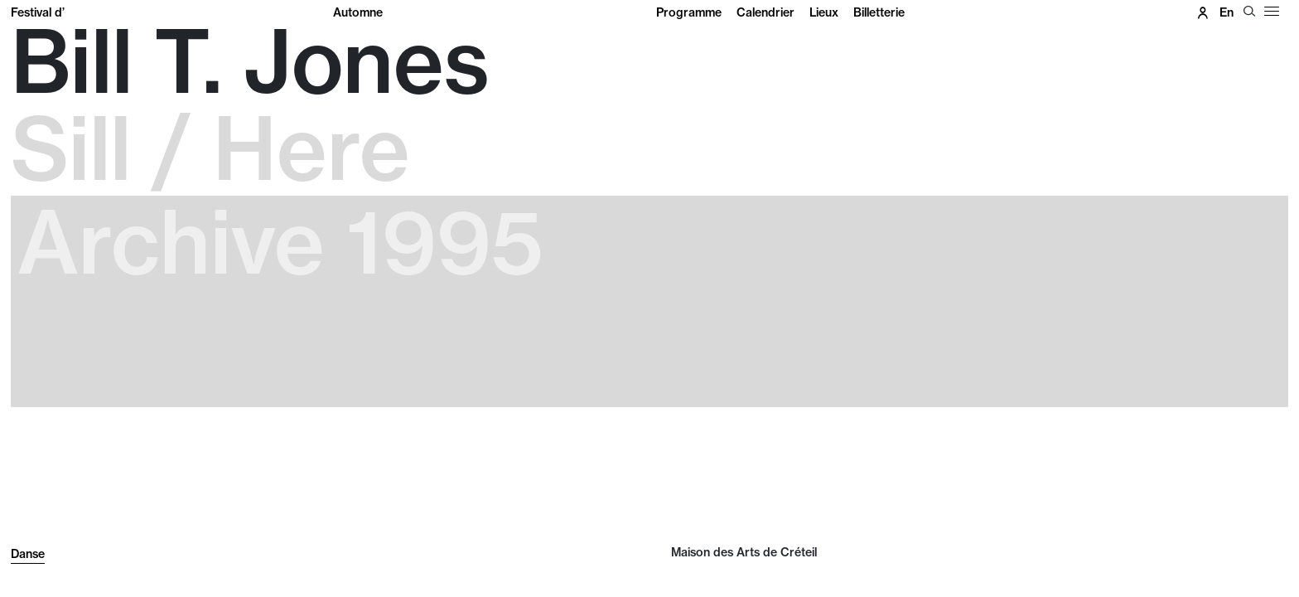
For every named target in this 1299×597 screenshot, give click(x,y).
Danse (28, 553)
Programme (689, 12)
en (1226, 12)
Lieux (823, 12)
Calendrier (765, 12)
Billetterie (879, 12)
